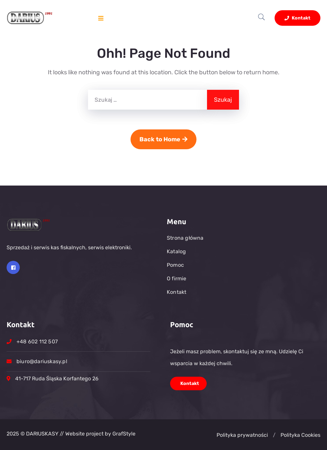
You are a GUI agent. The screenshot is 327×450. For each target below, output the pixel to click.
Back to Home (163, 139)
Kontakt (297, 18)
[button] (274, 435)
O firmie (177, 278)
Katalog (176, 251)
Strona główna (185, 238)
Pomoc (175, 265)
